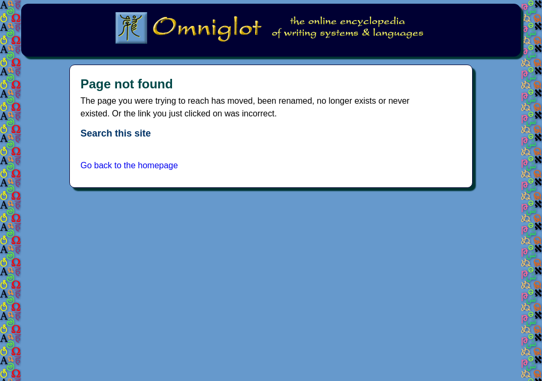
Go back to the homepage (129, 165)
